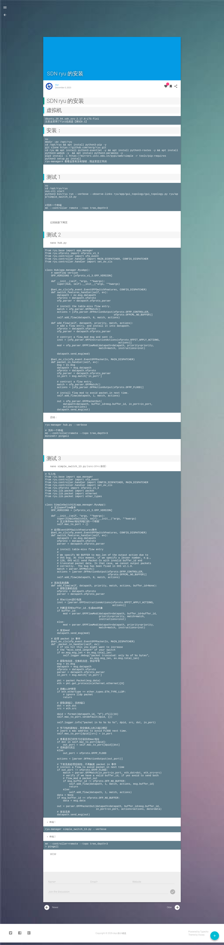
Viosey (201, 936)
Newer (51, 909)
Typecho (204, 933)
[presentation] (46, 909)
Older (173, 909)
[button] (4, 14)
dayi (57, 85)
